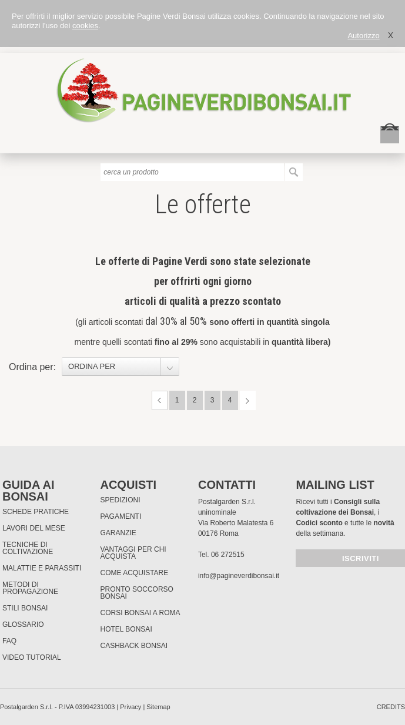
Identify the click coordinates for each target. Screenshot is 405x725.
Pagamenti (120, 516)
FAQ (9, 641)
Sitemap (158, 706)
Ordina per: (32, 367)
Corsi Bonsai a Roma (140, 613)
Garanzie (118, 533)
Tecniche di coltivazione (27, 548)
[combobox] (120, 366)
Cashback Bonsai (134, 646)
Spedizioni (120, 500)
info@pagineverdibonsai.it (238, 576)
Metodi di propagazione (30, 588)
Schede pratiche (35, 512)
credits (391, 706)
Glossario (23, 624)
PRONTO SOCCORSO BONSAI (136, 592)
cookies (85, 25)
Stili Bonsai (25, 608)
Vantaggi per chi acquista (133, 552)
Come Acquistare (134, 573)
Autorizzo (363, 35)
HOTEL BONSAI (126, 629)
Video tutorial (31, 657)
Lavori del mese (33, 528)
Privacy (130, 706)
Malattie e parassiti (41, 568)
